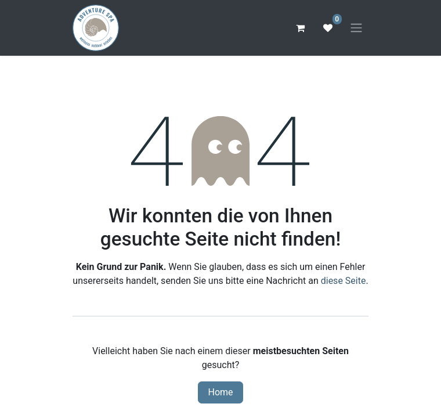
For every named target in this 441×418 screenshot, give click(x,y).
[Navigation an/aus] (356, 28)
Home (220, 392)
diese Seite (343, 280)
